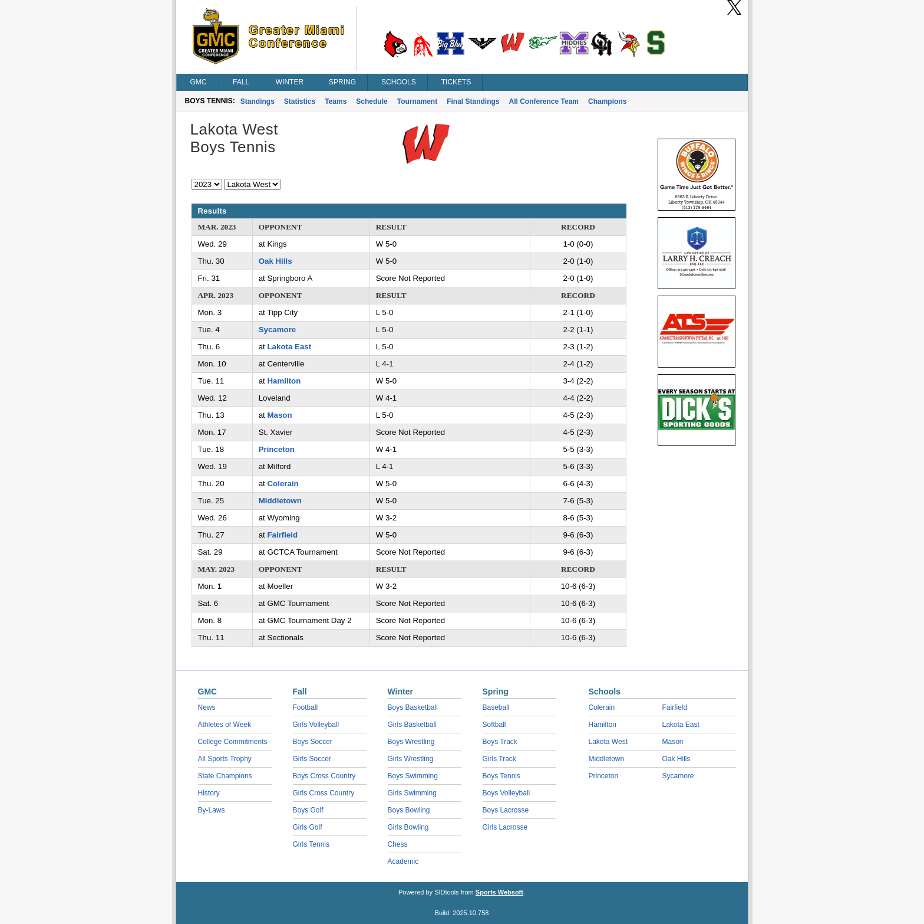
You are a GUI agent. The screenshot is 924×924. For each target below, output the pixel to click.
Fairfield (282, 534)
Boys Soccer (312, 742)
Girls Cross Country (324, 793)
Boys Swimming (413, 776)
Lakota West (608, 742)
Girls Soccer (312, 759)
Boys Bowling (409, 810)
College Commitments (233, 742)
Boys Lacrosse (506, 810)
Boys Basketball (413, 707)
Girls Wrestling (411, 759)
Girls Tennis (311, 844)
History (209, 793)
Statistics (299, 101)
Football (305, 707)
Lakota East (289, 346)
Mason (279, 415)
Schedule (371, 101)
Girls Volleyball (316, 724)
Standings (257, 101)
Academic (403, 861)
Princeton (277, 449)
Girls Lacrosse (505, 827)
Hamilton (284, 380)
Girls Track (499, 759)
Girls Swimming (412, 793)
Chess (398, 844)
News (207, 707)
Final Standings (473, 101)
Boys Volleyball (506, 793)
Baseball (496, 707)
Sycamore (277, 329)
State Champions (225, 776)
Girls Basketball (412, 724)
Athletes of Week (225, 724)
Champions (607, 101)
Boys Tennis (501, 776)
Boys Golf (308, 810)
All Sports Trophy (225, 759)
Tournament (417, 101)
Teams (335, 101)
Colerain (282, 483)
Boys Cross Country (324, 776)
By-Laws (211, 810)
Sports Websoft (499, 892)
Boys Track (500, 742)
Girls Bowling (408, 827)
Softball (494, 724)
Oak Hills (275, 261)
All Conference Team (544, 101)
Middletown (280, 500)
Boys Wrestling (411, 742)
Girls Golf (307, 827)
